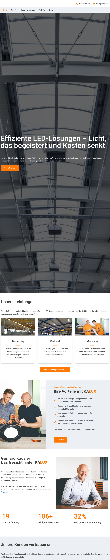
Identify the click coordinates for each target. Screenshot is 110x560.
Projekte (42, 10)
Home (4, 10)
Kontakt (51, 10)
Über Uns (14, 10)
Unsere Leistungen (28, 10)
